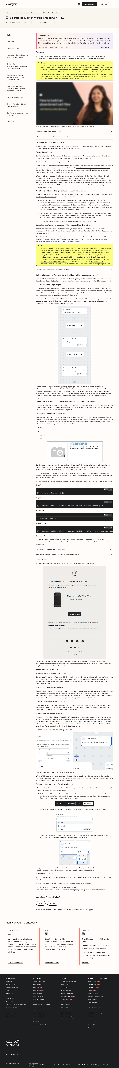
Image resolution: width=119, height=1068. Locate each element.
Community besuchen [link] (15, 962)
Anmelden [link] (85, 962)
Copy (110, 489)
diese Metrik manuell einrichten (77, 257)
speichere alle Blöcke (76, 407)
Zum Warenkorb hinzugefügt (90, 264)
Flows (16, 13)
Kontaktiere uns (89, 4)
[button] (74, 346)
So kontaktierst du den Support (82, 910)
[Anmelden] (79, 4)
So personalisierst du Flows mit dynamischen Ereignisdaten (56, 887)
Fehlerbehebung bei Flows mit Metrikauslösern (63, 148)
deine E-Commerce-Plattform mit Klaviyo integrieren (72, 158)
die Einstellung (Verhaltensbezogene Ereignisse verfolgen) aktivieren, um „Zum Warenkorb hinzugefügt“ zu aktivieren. (75, 259)
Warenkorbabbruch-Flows (52, 13)
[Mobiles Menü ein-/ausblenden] (112, 4)
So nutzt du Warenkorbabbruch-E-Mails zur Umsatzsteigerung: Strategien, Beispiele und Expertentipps (71, 890)
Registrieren (104, 4)
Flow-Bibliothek (99, 229)
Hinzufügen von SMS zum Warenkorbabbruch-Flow (54, 780)
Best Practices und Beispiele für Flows (31, 13)
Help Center (9, 13)
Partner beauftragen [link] (52, 962)
